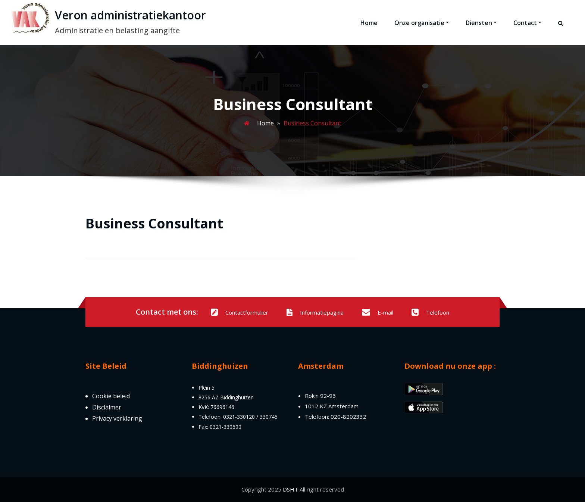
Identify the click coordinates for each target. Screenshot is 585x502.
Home (369, 23)
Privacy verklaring (117, 418)
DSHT (290, 489)
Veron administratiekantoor (130, 15)
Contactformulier (239, 312)
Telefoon (430, 312)
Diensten (481, 23)
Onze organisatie (421, 23)
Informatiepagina (315, 312)
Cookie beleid (111, 396)
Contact (527, 23)
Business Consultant (154, 223)
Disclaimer (106, 407)
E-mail (377, 312)
